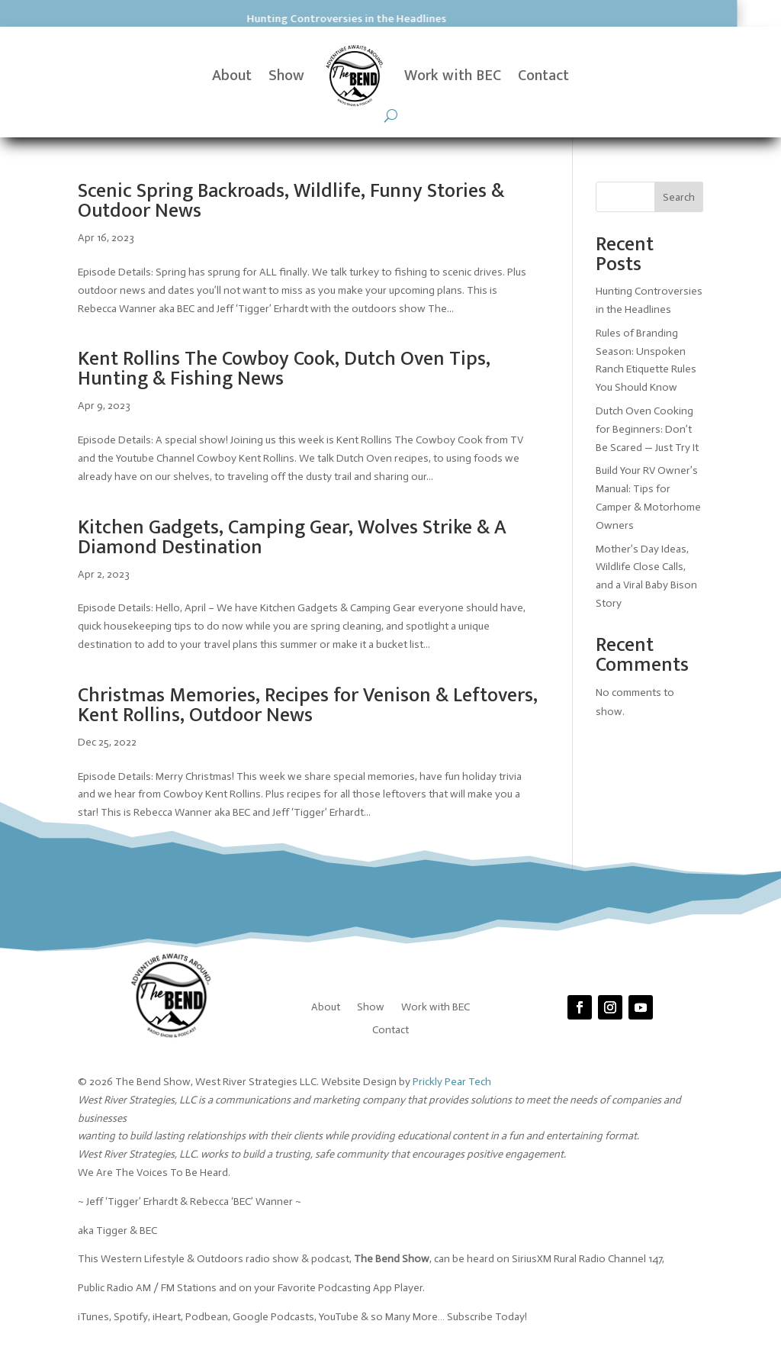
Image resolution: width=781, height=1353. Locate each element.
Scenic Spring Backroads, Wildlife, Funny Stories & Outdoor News (291, 201)
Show (286, 76)
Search (679, 197)
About (232, 76)
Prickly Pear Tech (452, 1081)
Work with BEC (452, 76)
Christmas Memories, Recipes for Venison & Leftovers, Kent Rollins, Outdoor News (308, 705)
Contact (543, 76)
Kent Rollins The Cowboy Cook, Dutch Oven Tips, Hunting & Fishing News (284, 369)
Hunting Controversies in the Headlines (227, 18)
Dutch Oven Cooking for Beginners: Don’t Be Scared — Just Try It (648, 429)
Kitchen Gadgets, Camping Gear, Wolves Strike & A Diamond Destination (292, 537)
